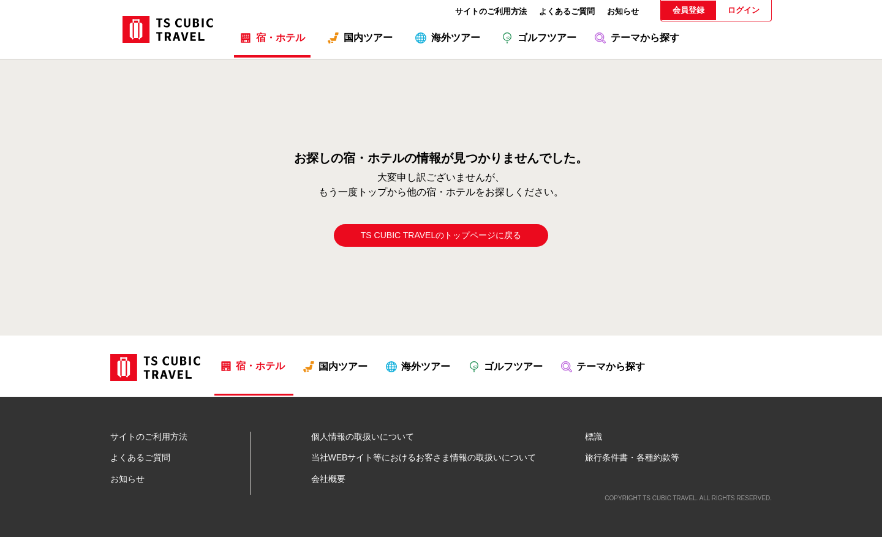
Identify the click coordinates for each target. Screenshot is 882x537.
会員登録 (688, 10)
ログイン (744, 10)
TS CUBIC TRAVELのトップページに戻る (441, 235)
